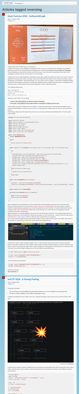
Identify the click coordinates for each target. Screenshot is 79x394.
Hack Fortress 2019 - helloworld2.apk (26, 16)
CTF (14, 20)
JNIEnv (28, 244)
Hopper (23, 217)
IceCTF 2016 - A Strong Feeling (23, 279)
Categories (19, 3)
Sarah (54, 79)
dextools (35, 108)
